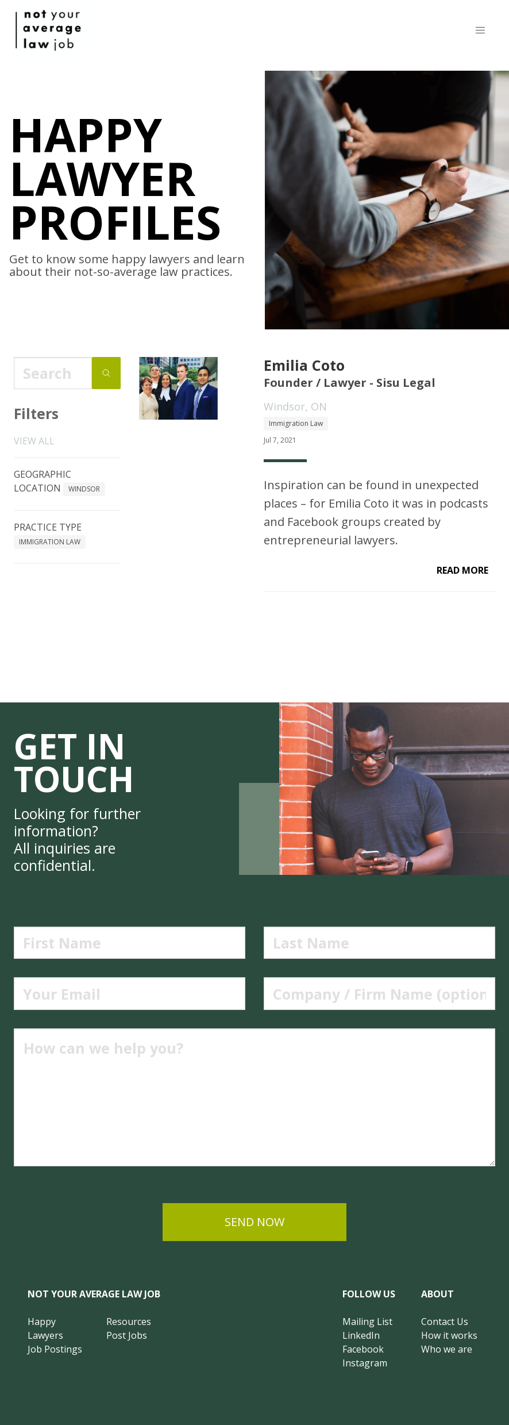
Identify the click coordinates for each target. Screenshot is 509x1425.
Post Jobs (126, 1335)
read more (462, 570)
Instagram (364, 1363)
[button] (480, 30)
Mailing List (367, 1321)
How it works (449, 1335)
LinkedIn (361, 1335)
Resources (128, 1321)
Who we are (446, 1349)
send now (254, 1222)
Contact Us (444, 1321)
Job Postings (55, 1349)
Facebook (363, 1349)
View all (34, 441)
